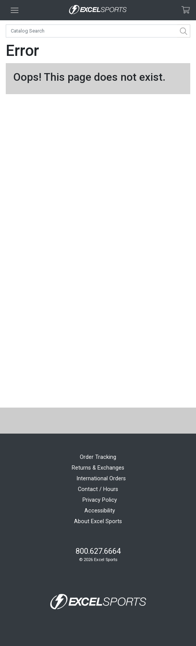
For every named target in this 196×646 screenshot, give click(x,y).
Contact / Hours (98, 489)
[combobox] (98, 31)
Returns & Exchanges (98, 468)
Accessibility (99, 510)
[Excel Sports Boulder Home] (98, 10)
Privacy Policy (99, 500)
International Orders (101, 478)
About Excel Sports (98, 521)
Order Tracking (98, 457)
